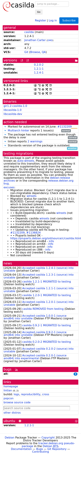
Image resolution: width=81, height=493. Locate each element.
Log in (53, 20)
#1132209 (64, 126)
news (8, 263)
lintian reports (40, 141)
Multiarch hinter (18, 130)
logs (16, 394)
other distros (12, 412)
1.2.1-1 (39, 68)
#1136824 (33, 232)
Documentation (21, 449)
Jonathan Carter (35, 40)
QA (44, 52)
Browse (35, 52)
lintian (8, 390)
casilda (29, 32)
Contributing (40, 451)
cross (45, 394)
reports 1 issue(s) (37, 130)
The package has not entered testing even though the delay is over (40, 136)
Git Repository (56, 449)
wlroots (32, 196)
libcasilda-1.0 (12, 110)
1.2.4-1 (39, 72)
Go (38, 12)
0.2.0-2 (39, 64)
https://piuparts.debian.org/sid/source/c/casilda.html (45, 238)
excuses (9, 187)
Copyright (48, 437)
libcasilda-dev (13, 114)
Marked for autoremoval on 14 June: (40, 126)
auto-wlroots (25, 160)
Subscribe (69, 20)
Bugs (39, 449)
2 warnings (35, 141)
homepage (11, 386)
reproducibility (30, 394)
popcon (9, 398)
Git (26, 52)
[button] (5, 126)
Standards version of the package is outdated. (40, 145)
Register (40, 20)
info (51, 241)
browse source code (17, 402)
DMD (50, 40)
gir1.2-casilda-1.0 (15, 106)
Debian (9, 437)
